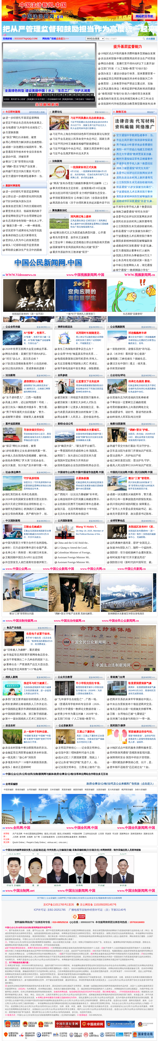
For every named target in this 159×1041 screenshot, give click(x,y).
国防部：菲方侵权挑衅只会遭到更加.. (131, 552)
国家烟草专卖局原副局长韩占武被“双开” (76, 247)
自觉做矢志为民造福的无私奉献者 (129, 397)
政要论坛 (57, 111)
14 (87, 95)
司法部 (115, 834)
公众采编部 (51, 898)
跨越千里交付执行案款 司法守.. (23, 171)
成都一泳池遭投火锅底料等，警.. (24, 147)
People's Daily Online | (36, 842)
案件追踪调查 (13, 423)
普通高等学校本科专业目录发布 (24, 151)
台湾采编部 (32, 789)
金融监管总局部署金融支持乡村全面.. (26, 752)
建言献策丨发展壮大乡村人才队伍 (76, 402)
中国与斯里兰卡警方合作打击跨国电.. (26, 542)
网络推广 (151, 112)
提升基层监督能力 (127, 47)
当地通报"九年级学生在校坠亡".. (24, 127)
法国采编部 (101, 789)
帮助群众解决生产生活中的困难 (24, 249)
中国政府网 (77, 834)
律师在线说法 (65, 326)
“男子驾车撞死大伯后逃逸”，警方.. (25, 412)
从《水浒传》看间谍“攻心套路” (16, 99)
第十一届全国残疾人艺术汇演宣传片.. (26, 718)
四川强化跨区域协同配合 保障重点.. (130, 504)
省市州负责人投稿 (37, 112)
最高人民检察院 (64, 834)
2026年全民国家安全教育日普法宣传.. (26, 499)
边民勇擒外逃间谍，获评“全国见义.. (130, 542)
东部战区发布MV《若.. (141, 526)
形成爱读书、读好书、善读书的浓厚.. (131, 412)
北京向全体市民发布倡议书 (73, 513)
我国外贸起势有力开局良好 (73, 460)
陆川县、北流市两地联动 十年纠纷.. (77, 509)
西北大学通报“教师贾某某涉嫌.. (134, 154)
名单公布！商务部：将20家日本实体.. (26, 552)
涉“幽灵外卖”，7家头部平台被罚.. (76, 445)
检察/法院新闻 (117, 423)
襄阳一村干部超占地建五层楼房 (134, 149)
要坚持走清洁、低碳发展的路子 (24, 211)
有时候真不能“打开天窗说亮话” (128, 557)
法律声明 (62, 898)
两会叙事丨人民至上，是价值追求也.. (78, 416)
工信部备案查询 (48, 837)
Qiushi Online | (18, 842)
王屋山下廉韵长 (86, 731)
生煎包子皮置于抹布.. (38, 633)
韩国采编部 (89, 789)
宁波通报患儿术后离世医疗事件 (134, 191)
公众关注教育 (65, 677)
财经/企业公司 (65, 423)
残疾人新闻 (12, 677)
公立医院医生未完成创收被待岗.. (135, 182)
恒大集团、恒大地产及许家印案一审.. (26, 465)
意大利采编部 (114, 789)
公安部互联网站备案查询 (66, 837)
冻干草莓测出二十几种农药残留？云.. (27, 659)
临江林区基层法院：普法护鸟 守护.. (130, 460)
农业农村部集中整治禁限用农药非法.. (26, 747)
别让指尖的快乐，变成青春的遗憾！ (26, 368)
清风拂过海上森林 (80, 216)
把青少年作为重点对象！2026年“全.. (78, 713)
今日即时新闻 (13, 111)
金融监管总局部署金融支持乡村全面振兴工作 (127, 78)
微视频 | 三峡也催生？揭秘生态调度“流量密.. (90, 99)
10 (70, 95)
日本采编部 (55, 789)
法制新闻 (57, 161)
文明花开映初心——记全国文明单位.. (79, 747)
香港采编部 (20, 789)
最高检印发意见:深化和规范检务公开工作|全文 (127, 98)
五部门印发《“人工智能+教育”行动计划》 (125, 68)
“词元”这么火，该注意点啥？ (22, 358)
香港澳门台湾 (117, 677)
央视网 (30, 837)
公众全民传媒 (13, 326)
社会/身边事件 (13, 472)
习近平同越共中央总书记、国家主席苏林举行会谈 (81, 148)
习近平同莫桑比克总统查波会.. (88, 118)
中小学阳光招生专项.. (88, 683)
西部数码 (82, 837)
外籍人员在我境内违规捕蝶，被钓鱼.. (26, 455)
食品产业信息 (14, 627)
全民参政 (62, 375)
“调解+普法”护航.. (138, 429)
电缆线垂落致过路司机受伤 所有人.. (77, 358)
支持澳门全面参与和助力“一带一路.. (130, 718)
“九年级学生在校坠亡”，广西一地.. (77, 699)
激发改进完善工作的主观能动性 (24, 206)
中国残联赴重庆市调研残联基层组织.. (26, 709)
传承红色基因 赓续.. (139, 381)
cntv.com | (63, 842)
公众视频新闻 (117, 326)
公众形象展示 (66, 725)
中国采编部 (8, 789)
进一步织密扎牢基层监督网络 (22, 117)
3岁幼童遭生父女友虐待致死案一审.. (26, 450)
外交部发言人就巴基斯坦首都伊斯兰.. (26, 562)
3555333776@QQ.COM (25, 38)
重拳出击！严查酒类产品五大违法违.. (27, 664)
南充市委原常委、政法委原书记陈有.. (131, 513)
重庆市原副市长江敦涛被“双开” (71, 252)
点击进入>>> (62, 38)
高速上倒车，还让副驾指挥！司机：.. (26, 402)
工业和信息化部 (90, 834)
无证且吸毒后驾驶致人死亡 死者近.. (77, 363)
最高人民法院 (50, 834)
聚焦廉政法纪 (59, 210)
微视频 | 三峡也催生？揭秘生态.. (128, 358)
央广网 (37, 837)
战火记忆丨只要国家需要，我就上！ (79, 757)
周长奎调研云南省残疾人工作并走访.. (26, 704)
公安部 (101, 834)
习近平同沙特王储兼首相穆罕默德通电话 (76, 143)
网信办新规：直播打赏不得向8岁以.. (26, 353)
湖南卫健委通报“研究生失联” (133, 168)
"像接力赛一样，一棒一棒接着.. (24, 225)
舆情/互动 (121, 111)
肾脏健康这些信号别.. (140, 731)
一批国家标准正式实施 (83, 167)
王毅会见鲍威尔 (33, 526)
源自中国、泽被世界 (17, 156)
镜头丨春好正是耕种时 (18, 767)
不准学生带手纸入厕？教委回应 (134, 163)
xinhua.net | (52, 842)
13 (83, 95)
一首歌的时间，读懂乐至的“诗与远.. (130, 349)
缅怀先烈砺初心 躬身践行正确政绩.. (25, 509)
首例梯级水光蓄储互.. (88, 429)
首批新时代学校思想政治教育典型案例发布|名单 (128, 103)
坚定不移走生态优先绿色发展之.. (24, 122)
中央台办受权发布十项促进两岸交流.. (131, 704)
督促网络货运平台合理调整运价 (24, 215)
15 (92, 95)
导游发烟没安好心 (34, 429)
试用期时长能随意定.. (88, 332)
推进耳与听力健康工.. (36, 683)
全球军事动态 (117, 520)
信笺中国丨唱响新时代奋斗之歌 (76, 752)
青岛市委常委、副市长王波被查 (71, 237)
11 (74, 95)
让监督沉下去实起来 (87, 381)
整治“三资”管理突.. (139, 478)
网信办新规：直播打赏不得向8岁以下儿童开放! (128, 63)
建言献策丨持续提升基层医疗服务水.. (78, 397)
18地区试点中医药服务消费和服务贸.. (131, 747)
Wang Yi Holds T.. (86, 526)
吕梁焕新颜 (12, 132)
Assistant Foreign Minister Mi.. (73, 557)
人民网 (15, 837)
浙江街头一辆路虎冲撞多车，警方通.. (26, 407)
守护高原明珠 (31, 478)
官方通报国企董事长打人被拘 (133, 253)
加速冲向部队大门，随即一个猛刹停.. (131, 547)
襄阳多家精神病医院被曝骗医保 (134, 196)
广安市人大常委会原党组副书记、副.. (131, 509)
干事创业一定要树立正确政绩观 (128, 402)
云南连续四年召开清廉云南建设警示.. (78, 499)
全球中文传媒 (28, 9)
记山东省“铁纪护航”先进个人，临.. (78, 762)
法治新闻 (10, 375)
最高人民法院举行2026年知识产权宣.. (131, 465)
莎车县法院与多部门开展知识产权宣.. (131, 450)
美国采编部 (43, 789)
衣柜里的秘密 (117, 368)
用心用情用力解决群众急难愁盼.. (24, 142)
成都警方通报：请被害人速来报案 (24, 416)
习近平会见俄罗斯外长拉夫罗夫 (71, 153)
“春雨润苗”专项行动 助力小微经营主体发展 (126, 93)
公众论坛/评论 (117, 375)
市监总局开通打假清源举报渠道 (134, 140)
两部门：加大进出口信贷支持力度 (76, 455)
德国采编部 (78, 789)
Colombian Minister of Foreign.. (74, 552)
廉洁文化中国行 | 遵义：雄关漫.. (128, 363)
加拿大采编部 (141, 789)
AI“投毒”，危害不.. (35, 332)
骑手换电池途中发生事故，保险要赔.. (78, 368)
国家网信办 (124, 834)
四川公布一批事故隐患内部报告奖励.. (131, 499)
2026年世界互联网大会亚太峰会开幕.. (26, 349)
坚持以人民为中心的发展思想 (22, 240)
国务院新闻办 (136, 834)
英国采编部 (66, 789)
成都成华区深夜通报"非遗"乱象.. (134, 201)
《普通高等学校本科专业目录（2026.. (78, 704)
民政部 (108, 834)
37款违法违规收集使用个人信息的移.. (26, 363)
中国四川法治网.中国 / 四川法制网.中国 (131, 472)
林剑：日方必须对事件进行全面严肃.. (26, 547)
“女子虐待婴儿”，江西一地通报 (23, 397)
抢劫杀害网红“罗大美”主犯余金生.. (25, 460)
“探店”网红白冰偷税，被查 (21, 137)
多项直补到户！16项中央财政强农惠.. (26, 762)
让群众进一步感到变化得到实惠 (24, 196)
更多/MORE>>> (101, 112)
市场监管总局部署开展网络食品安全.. (27, 654)
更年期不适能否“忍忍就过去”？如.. (130, 767)
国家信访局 (148, 834)
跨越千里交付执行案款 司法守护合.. (130, 445)
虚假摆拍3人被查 (33, 381)
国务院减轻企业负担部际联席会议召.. (78, 465)
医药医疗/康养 (117, 725)
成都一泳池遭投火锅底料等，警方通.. (131, 494)
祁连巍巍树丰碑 (137, 332)
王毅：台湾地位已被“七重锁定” (128, 713)
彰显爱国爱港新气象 (140, 683)
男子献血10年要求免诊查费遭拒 (134, 144)
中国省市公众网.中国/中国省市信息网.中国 (81, 472)
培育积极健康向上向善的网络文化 (129, 407)
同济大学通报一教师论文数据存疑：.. (78, 709)
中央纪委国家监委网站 (33, 834)
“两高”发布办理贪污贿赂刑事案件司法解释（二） (81, 183)
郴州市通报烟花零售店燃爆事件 (134, 158)
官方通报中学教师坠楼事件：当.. (135, 135)
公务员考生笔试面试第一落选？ (134, 262)
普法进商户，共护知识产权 (125, 455)
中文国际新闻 (13, 520)
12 (79, 95)
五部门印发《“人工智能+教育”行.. (76, 718)
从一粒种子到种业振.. (36, 731)
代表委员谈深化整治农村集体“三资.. (78, 412)
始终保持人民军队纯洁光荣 (125, 416)
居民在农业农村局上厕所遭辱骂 (134, 177)
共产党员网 (17, 834)
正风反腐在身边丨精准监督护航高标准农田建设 (128, 88)
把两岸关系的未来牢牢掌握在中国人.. (131, 699)
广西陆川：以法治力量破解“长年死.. (78, 494)
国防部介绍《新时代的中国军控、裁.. (131, 562)
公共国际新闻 (65, 520)
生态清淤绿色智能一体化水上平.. (24, 220)
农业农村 (10, 725)
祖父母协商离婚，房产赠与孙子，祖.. (26, 513)
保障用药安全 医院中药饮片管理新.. (130, 757)
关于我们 (41, 898)
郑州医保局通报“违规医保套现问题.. (130, 752)
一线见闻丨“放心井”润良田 (20, 757)
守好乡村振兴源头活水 (18, 201)
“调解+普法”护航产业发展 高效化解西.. (79, 612)
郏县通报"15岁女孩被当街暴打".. (134, 187)
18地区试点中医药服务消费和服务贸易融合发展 (128, 53)
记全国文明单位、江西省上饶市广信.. (79, 767)
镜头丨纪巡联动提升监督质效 (22, 245)
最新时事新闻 (13, 185)
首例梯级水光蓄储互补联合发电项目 (131, 612)
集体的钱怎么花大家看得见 (21, 235)
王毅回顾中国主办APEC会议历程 (24, 557)
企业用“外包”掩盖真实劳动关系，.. (77, 353)
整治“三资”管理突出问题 (20, 161)
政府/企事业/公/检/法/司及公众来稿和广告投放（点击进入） (120, 783)
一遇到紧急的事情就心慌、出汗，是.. (131, 762)
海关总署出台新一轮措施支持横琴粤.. (131, 709)
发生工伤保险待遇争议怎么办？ (75, 349)
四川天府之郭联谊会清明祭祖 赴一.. (25, 504)
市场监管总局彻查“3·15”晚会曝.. (24, 669)
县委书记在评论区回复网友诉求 (134, 173)
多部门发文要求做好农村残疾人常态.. (26, 699)
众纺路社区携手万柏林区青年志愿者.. (78, 504)
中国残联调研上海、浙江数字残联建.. (26, 713)
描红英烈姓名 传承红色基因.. (21, 494)
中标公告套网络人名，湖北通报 (134, 267)
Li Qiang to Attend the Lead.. (72, 547)
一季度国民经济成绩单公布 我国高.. (77, 450)
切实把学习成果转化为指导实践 (24, 230)
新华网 (22, 837)
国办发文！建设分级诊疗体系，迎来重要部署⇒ (128, 73)
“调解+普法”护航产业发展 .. (21, 166)
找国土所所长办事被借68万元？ (134, 258)
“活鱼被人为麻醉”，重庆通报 (23, 649)
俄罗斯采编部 (127, 789)
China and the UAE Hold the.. (73, 542)
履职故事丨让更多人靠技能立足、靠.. (78, 407)
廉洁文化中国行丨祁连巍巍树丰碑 (50, 99)
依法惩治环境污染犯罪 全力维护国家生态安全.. (79, 193)
